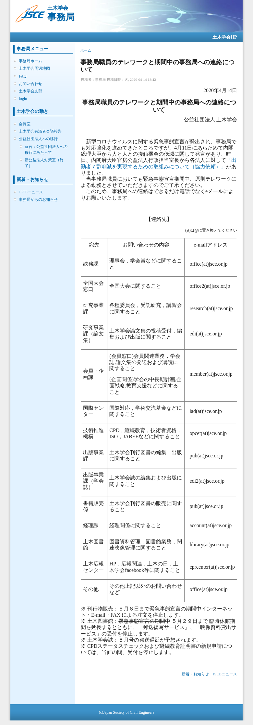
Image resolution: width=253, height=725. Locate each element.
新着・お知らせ (195, 674)
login (23, 98)
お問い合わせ (30, 83)
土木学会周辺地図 (34, 68)
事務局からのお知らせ (38, 199)
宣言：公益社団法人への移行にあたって (46, 149)
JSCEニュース (31, 192)
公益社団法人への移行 (38, 139)
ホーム (85, 50)
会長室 (24, 124)
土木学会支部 (30, 91)
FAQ (22, 76)
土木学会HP (224, 37)
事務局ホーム (30, 61)
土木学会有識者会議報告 (40, 131)
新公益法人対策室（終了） (44, 163)
